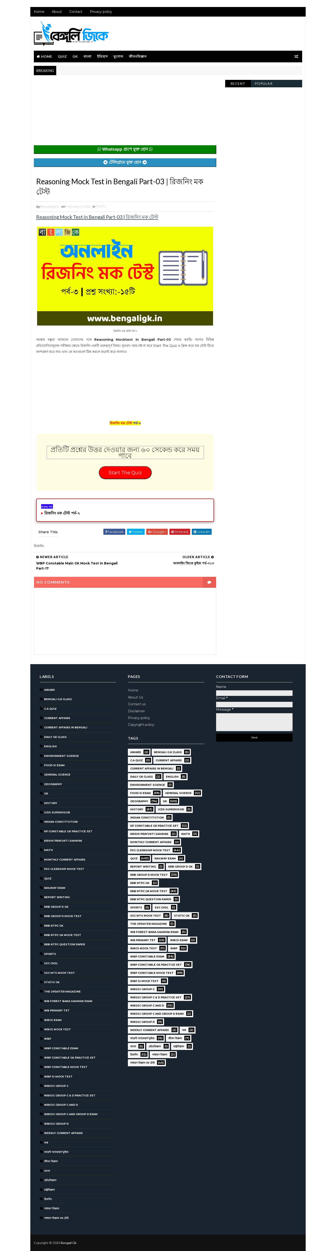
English (50, 746)
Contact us (137, 704)
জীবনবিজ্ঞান (138, 56)
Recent (238, 83)
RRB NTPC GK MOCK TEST (62, 935)
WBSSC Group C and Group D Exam (71, 1114)
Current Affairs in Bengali (65, 727)
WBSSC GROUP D (56, 1123)
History (50, 803)
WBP (47, 1038)
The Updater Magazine (62, 991)
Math (48, 850)
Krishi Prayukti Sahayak (63, 840)
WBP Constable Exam (61, 1048)
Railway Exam (54, 888)
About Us (135, 697)
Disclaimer (136, 711)
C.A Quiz (50, 708)
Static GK (52, 982)
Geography (53, 784)
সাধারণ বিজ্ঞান (51, 1208)
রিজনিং (101, 206)
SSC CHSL (51, 963)
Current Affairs (57, 718)
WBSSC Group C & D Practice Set (69, 1095)
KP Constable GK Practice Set (68, 831)
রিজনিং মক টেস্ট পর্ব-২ (62, 513)
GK (75, 56)
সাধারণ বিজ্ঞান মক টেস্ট (56, 1218)
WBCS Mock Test (57, 1029)
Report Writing (57, 897)
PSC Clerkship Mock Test (64, 869)
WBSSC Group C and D (61, 1104)
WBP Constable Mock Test (66, 1067)
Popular (264, 83)
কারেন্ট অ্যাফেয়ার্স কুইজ (56, 1152)
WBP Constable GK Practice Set (70, 1057)
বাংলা (87, 56)
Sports (50, 954)
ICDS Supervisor (57, 812)
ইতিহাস (102, 56)
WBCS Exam (53, 1020)
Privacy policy (101, 12)
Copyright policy (141, 725)
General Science (57, 774)
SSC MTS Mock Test (59, 973)
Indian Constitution (61, 821)
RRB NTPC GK (53, 925)
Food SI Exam (54, 765)
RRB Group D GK (56, 906)
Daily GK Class (55, 737)
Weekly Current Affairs (63, 1133)
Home (39, 12)
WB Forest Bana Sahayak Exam (68, 1001)
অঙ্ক (46, 1142)
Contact (75, 12)
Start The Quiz (125, 472)
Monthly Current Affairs (64, 859)
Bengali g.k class (58, 699)
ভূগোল (118, 56)
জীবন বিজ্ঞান (51, 1161)
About (57, 12)
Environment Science (61, 756)
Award (49, 689)
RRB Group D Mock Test (63, 916)
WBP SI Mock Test (58, 1076)
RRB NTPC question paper (64, 944)
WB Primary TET (57, 1010)
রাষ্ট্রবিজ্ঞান (49, 1189)
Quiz (62, 56)
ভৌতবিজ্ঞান (50, 1180)
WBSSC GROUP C (56, 1086)
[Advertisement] (125, 112)
